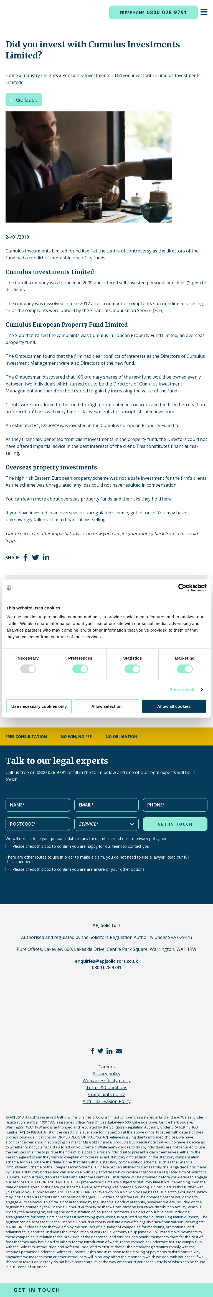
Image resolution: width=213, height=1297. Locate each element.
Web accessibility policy (107, 1081)
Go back (23, 99)
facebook (26, 557)
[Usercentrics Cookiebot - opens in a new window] (182, 588)
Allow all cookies (174, 706)
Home (12, 75)
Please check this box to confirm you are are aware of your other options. (78, 869)
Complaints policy (106, 1094)
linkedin (46, 557)
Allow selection (106, 706)
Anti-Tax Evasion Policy (107, 1101)
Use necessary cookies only (39, 706)
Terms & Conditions (106, 1087)
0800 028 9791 (153, 12)
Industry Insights (40, 75)
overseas (69, 513)
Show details (183, 689)
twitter (35, 557)
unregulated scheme (106, 513)
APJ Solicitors (13, 17)
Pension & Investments (86, 75)
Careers (106, 1067)
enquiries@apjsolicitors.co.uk (106, 961)
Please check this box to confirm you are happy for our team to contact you (80, 846)
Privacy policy (106, 1074)
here (165, 838)
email (119, 1051)
